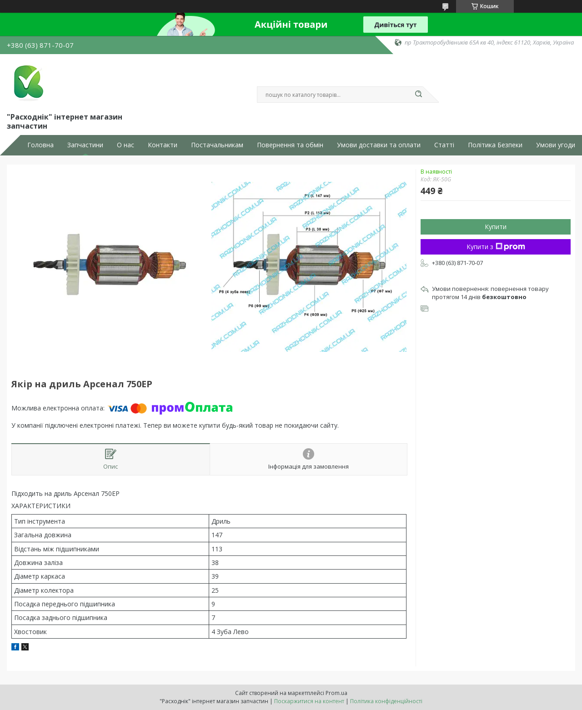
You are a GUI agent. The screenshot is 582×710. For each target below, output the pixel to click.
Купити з (496, 246)
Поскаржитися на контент (309, 701)
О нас (125, 145)
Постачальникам (217, 145)
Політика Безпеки (495, 145)
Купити (496, 226)
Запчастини (85, 145)
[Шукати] (418, 94)
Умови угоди (555, 145)
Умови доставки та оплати (379, 145)
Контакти (162, 145)
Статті (444, 145)
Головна (40, 145)
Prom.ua (336, 693)
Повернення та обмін (290, 145)
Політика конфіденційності (386, 701)
